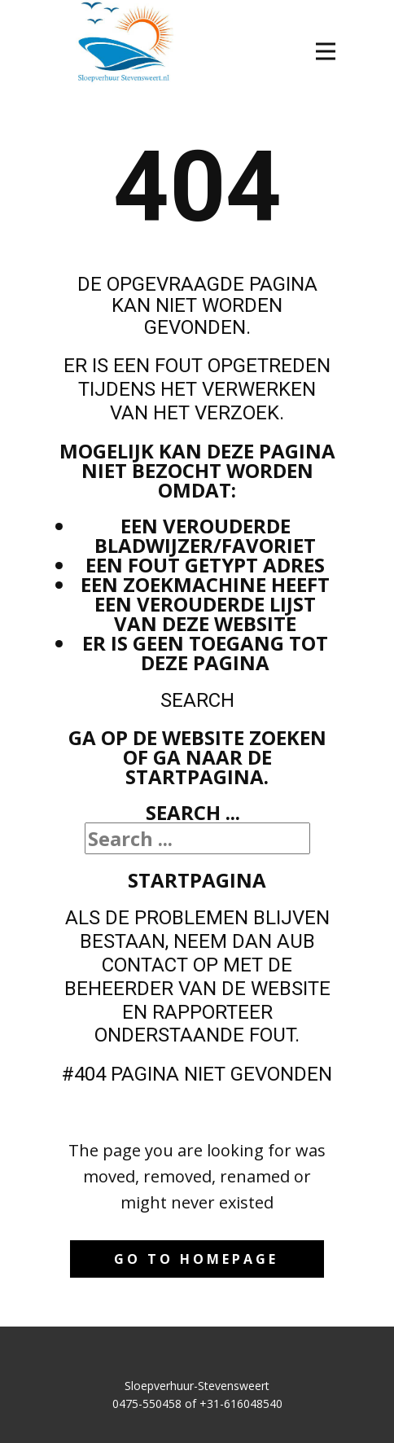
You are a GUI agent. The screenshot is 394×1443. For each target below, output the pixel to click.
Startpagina (197, 879)
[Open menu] (325, 51)
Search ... (193, 812)
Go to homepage (196, 1259)
